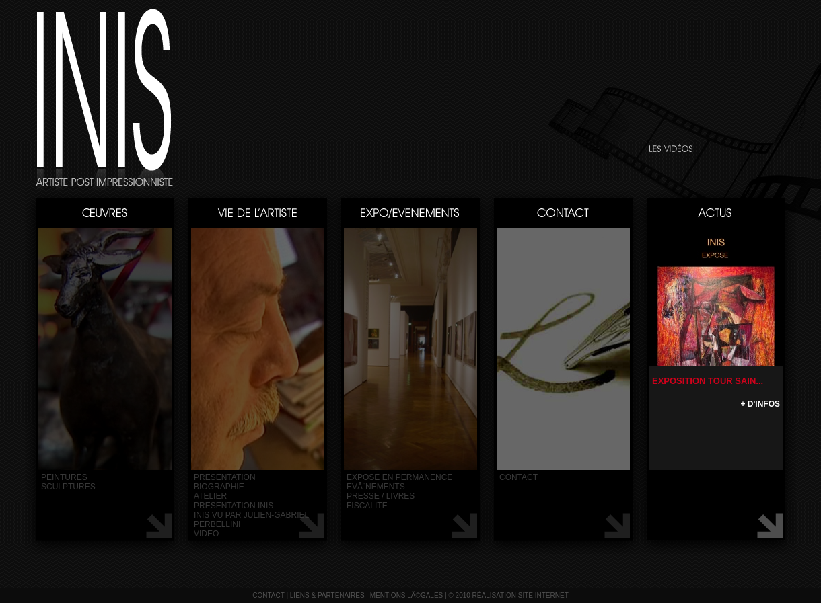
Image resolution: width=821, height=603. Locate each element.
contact (518, 477)
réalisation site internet (520, 595)
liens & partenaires (327, 595)
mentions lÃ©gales (406, 595)
